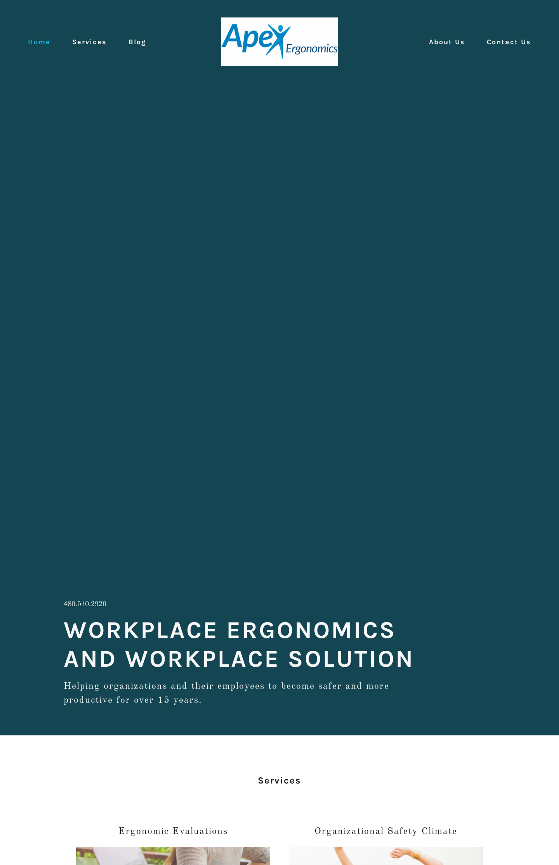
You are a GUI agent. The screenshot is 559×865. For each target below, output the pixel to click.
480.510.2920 (85, 604)
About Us (447, 42)
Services (89, 42)
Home (39, 42)
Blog (137, 42)
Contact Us (509, 42)
